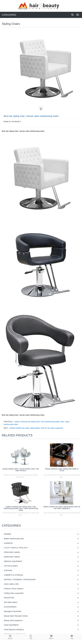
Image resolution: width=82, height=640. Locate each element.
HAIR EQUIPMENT (11, 625)
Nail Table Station (10, 602)
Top (72, 636)
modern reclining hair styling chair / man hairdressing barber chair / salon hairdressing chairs (21, 508)
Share (10, 636)
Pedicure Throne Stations (13, 589)
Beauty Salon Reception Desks (16, 616)
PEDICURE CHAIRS (12, 552)
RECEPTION (9, 598)
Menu (51, 636)
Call (31, 636)
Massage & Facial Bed (12, 611)
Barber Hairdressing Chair (14, 539)
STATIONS (8, 570)
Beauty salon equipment (13, 620)
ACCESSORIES (10, 607)
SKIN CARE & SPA (11, 584)
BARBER (7, 534)
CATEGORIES (9, 15)
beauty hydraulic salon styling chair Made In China (61, 470)
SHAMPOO (8, 543)
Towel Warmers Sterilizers (14, 630)
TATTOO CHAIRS (11, 566)
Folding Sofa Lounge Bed (13, 593)
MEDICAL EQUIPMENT (13, 561)
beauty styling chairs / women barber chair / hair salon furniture (21, 470)
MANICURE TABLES (12, 557)
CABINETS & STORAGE (13, 575)
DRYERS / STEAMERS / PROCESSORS (19, 580)
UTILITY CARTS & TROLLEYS (16, 548)
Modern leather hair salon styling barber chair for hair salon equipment (36, 428)
